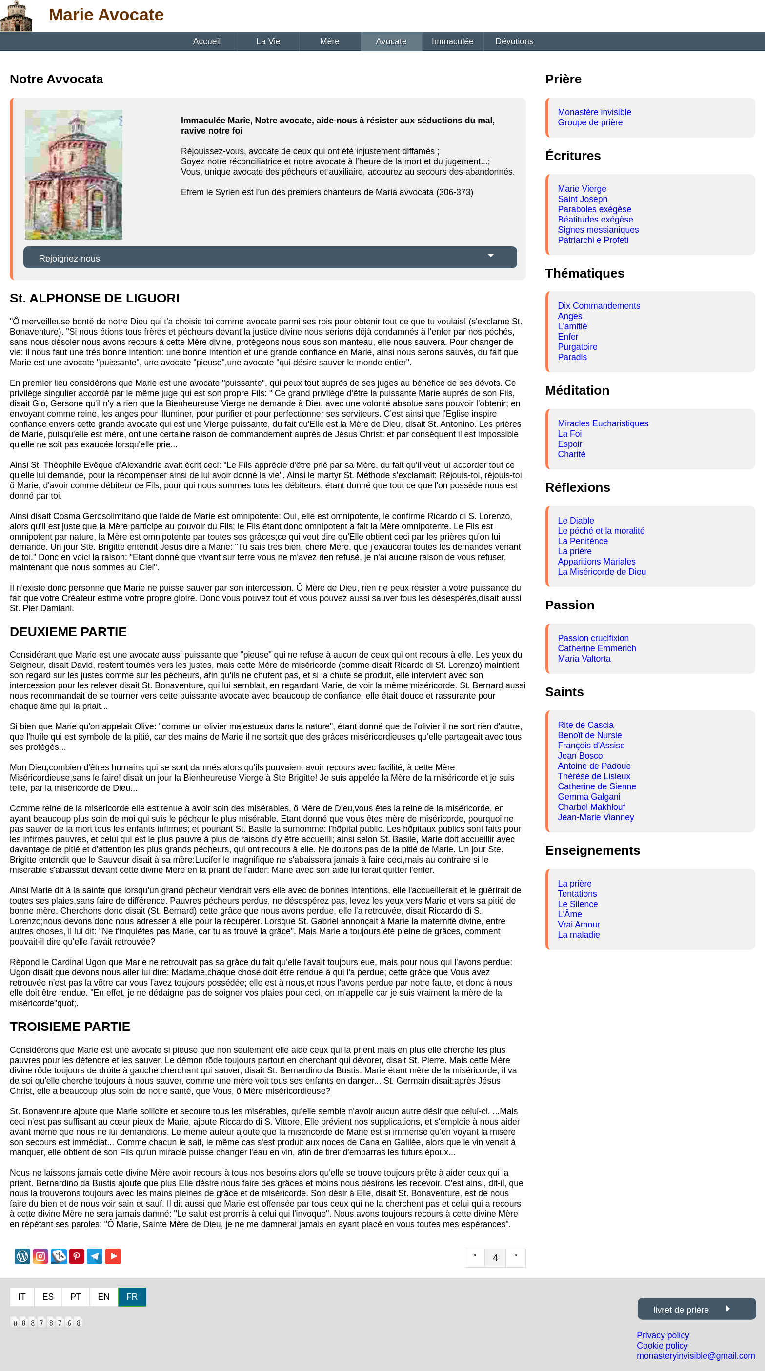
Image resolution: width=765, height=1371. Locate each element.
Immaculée (453, 41)
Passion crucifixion (593, 638)
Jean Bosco (580, 756)
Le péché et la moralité (601, 531)
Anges (570, 316)
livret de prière (681, 1310)
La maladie (579, 935)
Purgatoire (578, 347)
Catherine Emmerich (597, 648)
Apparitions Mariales (597, 561)
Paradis (572, 357)
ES (48, 1297)
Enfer (568, 337)
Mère (330, 41)
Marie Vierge (582, 189)
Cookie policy (662, 1346)
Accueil (207, 41)
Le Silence (578, 904)
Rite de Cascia (586, 725)
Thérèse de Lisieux (594, 776)
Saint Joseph (583, 199)
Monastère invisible (595, 112)
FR (132, 1297)
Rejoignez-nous (69, 258)
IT (22, 1297)
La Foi (570, 434)
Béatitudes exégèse (596, 219)
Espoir (570, 444)
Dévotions (514, 41)
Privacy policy (663, 1335)
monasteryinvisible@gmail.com (696, 1356)
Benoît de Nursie (590, 735)
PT (75, 1297)
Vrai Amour (579, 924)
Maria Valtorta (584, 659)
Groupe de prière (590, 122)
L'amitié (572, 326)
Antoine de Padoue (594, 766)
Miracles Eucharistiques (603, 423)
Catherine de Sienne (597, 786)
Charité (572, 454)
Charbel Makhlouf (591, 807)
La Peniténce (583, 541)
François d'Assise (591, 745)
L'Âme (570, 914)
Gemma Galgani (589, 797)
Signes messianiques (598, 230)
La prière (575, 551)
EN (104, 1297)
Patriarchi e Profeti (593, 240)
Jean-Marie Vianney (596, 817)
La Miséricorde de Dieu (602, 572)
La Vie (268, 41)
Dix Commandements (599, 306)
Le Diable (576, 520)
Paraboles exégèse (595, 209)
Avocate (391, 41)
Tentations (577, 894)
